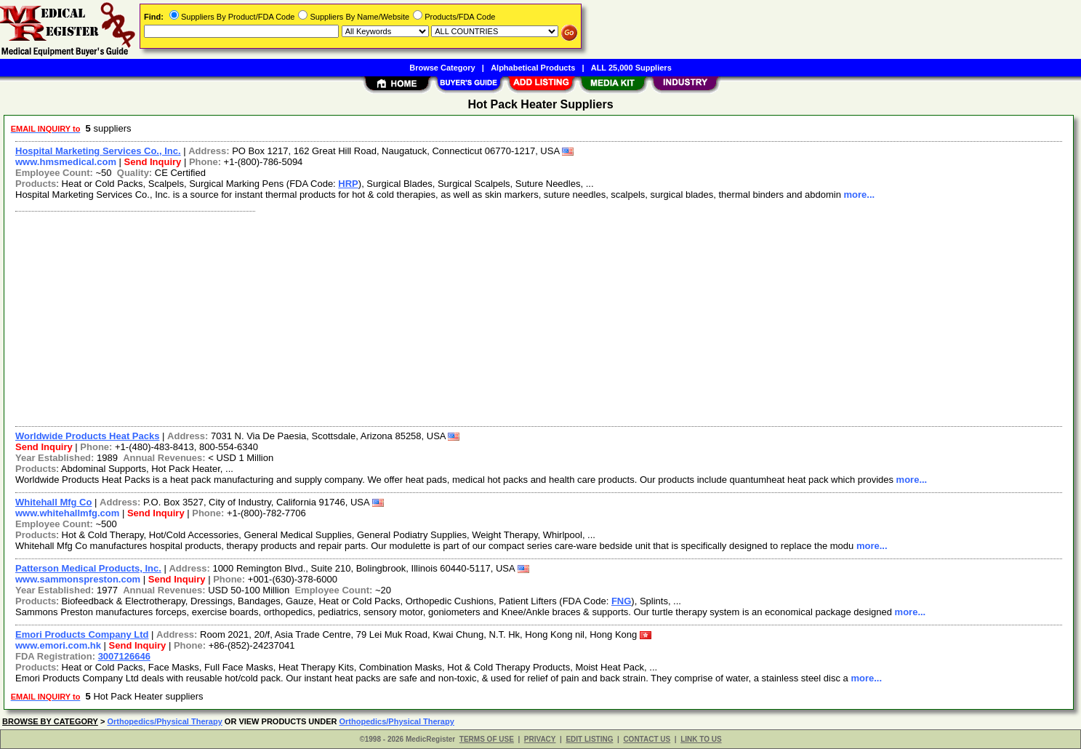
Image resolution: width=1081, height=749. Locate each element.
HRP (348, 183)
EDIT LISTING (589, 739)
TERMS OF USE (486, 739)
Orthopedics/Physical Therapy (164, 721)
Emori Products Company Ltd (81, 634)
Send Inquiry (153, 161)
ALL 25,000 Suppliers (631, 67)
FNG (621, 601)
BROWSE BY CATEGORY (50, 721)
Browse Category (442, 67)
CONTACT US (646, 739)
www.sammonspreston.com (77, 579)
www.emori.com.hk (58, 645)
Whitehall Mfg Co (53, 502)
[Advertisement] (445, 317)
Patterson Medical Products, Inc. (88, 568)
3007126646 (124, 656)
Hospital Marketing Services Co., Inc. (98, 150)
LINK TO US (700, 739)
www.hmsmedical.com (65, 161)
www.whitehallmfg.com (67, 513)
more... (859, 194)
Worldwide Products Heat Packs (87, 435)
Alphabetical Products (533, 67)
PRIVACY (540, 739)
